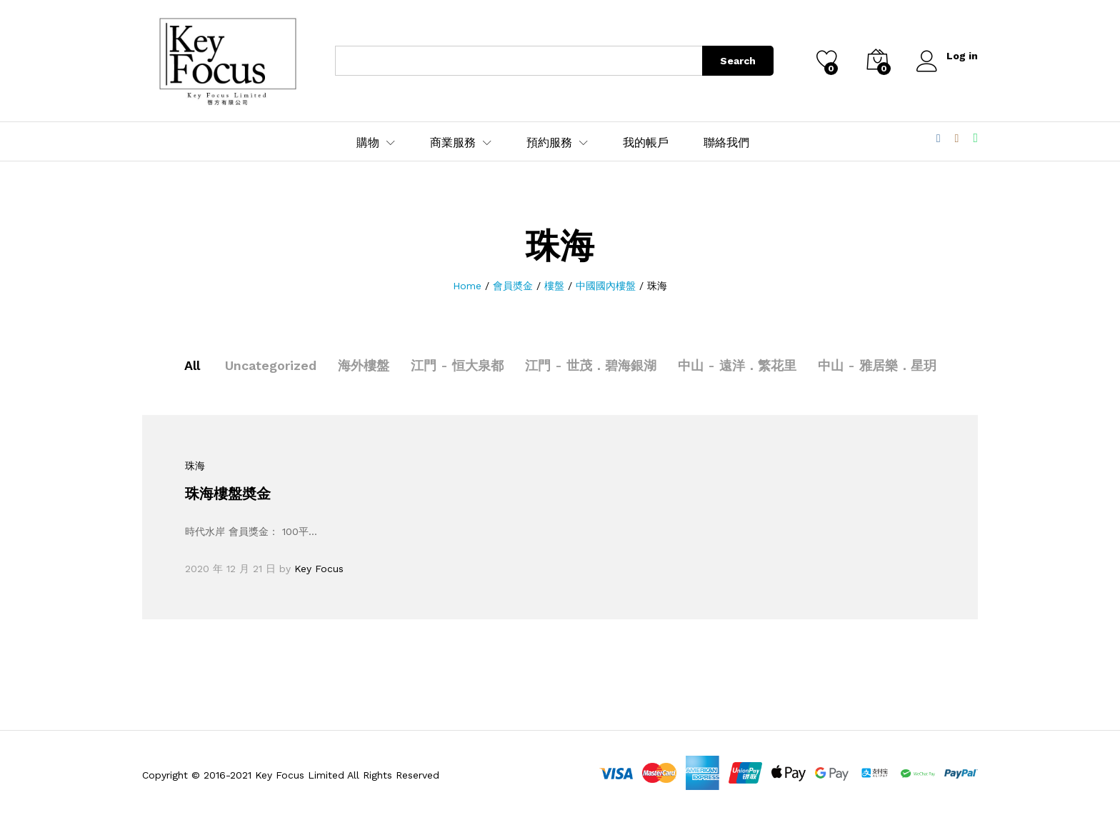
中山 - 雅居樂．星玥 (877, 365)
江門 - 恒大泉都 (457, 365)
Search (738, 60)
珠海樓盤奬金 (228, 493)
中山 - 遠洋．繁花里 (737, 365)
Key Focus (319, 568)
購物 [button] (367, 143)
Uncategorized (270, 365)
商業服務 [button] (453, 143)
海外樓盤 (363, 365)
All (192, 365)
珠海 (195, 465)
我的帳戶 (646, 143)
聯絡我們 (726, 143)
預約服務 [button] (549, 143)
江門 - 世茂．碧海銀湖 (590, 365)
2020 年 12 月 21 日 (230, 568)
